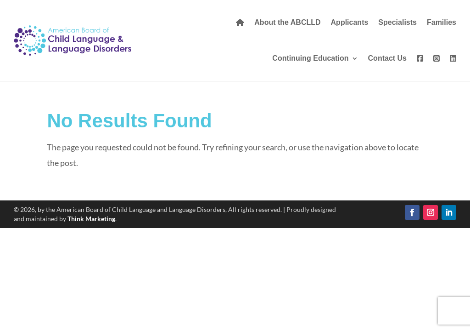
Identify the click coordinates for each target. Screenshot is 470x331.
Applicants (350, 22)
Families (441, 22)
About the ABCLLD (287, 22)
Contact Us (387, 58)
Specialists (397, 22)
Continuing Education (310, 58)
